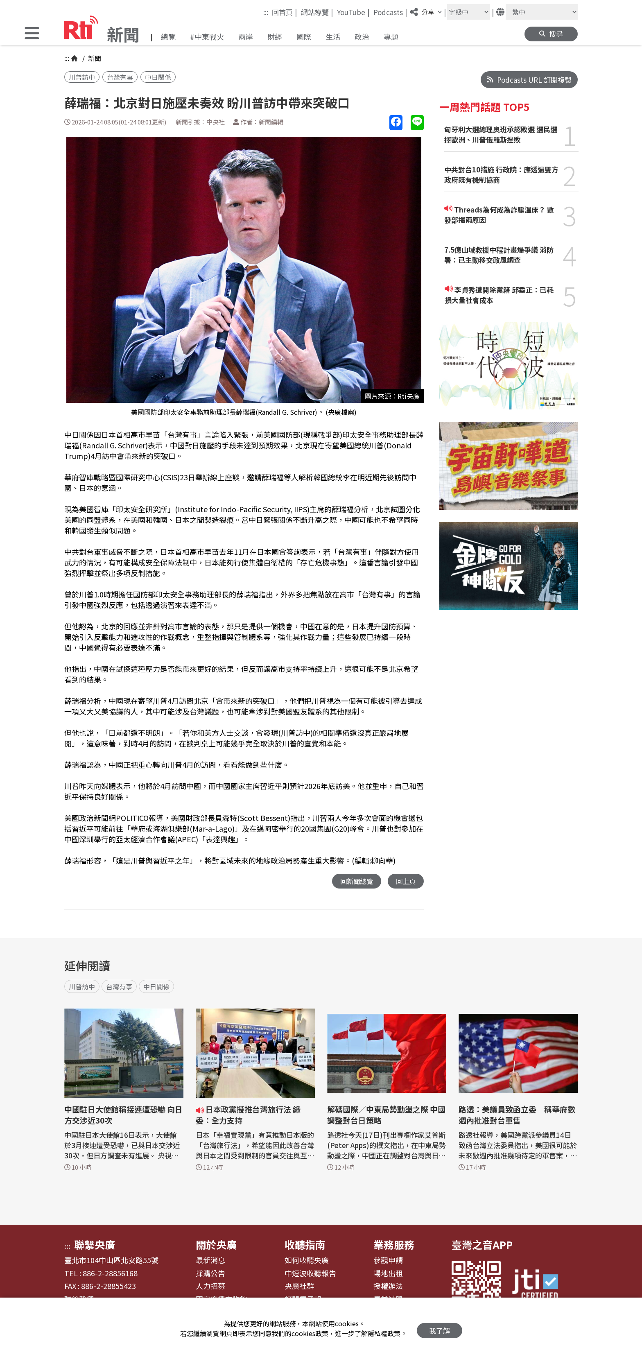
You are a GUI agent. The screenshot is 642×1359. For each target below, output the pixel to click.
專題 (391, 36)
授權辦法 (388, 1286)
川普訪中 (82, 77)
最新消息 (210, 1260)
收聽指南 (305, 1244)
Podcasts (390, 12)
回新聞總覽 (354, 881)
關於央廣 (216, 1244)
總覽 (168, 36)
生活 (333, 36)
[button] (32, 34)
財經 (274, 36)
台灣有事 (120, 77)
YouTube (353, 12)
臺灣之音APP (482, 1244)
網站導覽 (317, 12)
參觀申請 (388, 1260)
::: (265, 12)
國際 (303, 36)
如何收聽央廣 (307, 1260)
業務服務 (393, 1244)
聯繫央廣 (94, 1244)
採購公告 (210, 1273)
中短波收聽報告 (310, 1273)
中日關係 (158, 77)
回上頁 (405, 881)
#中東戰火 (207, 36)
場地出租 (388, 1273)
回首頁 (284, 12)
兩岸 (245, 36)
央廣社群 (299, 1286)
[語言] (542, 12)
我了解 (439, 1328)
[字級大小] (468, 12)
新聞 (93, 58)
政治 (362, 36)
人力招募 (210, 1286)
